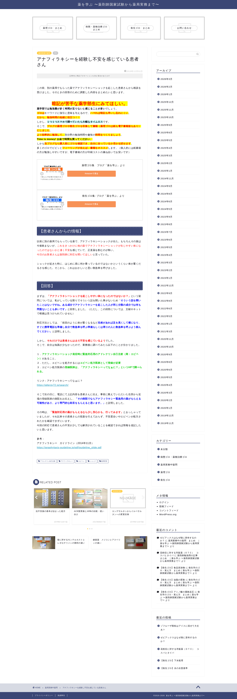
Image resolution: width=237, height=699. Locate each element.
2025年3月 (166, 155)
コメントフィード (169, 510)
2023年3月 (166, 262)
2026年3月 (166, 79)
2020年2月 (166, 400)
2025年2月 (166, 163)
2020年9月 (166, 354)
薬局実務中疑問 (44, 53)
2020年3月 (166, 392)
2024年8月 (166, 193)
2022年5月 (166, 316)
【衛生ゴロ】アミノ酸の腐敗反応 (177, 592)
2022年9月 (166, 293)
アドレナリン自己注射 (47, 461)
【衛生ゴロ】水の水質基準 (174, 668)
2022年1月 (166, 323)
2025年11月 (167, 109)
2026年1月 (166, 94)
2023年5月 (166, 247)
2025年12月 (167, 102)
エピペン (81, 461)
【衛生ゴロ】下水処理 (172, 660)
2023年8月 (166, 224)
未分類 (164, 449)
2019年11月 (167, 423)
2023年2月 (166, 270)
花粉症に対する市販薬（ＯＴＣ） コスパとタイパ (180, 651)
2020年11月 (167, 339)
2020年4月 (166, 385)
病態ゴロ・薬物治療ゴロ (174, 457)
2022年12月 (167, 285)
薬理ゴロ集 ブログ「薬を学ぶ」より (103, 165)
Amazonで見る (81, 173)
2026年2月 (166, 86)
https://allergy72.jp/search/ (52, 385)
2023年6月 (166, 239)
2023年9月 (166, 216)
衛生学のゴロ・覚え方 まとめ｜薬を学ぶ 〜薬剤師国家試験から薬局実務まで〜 (180, 570)
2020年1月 (166, 408)
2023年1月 (166, 278)
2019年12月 (167, 415)
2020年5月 (166, 377)
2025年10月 (167, 117)
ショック (92, 461)
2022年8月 (166, 300)
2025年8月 (166, 132)
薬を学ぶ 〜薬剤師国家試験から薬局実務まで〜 (118, 4)
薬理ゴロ (165, 472)
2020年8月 (166, 362)
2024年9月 (166, 186)
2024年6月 (166, 201)
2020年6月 (166, 369)
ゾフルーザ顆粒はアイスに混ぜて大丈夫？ (180, 628)
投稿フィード (166, 506)
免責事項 (61, 695)
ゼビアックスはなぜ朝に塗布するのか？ (179, 639)
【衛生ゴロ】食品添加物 (172, 568)
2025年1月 (166, 170)
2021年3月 (166, 331)
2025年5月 (166, 140)
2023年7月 (166, 232)
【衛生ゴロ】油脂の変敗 (172, 580)
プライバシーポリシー (44, 695)
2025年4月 (166, 148)
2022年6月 (166, 308)
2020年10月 (167, 346)
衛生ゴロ (165, 480)
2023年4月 (166, 255)
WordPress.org (168, 514)
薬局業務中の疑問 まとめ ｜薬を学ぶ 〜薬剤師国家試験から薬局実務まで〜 (180, 543)
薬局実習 (104, 461)
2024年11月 (167, 178)
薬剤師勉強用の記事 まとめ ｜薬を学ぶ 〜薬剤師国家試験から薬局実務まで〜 (180, 558)
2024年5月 (166, 209)
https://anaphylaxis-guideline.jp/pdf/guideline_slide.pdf (69, 447)
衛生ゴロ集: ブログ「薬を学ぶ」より (103, 196)
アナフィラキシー (66, 461)
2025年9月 (166, 125)
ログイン (164, 502)
